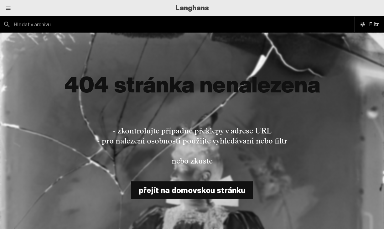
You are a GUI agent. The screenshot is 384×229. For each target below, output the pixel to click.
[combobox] (96, 24)
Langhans (192, 7)
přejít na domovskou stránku (192, 190)
